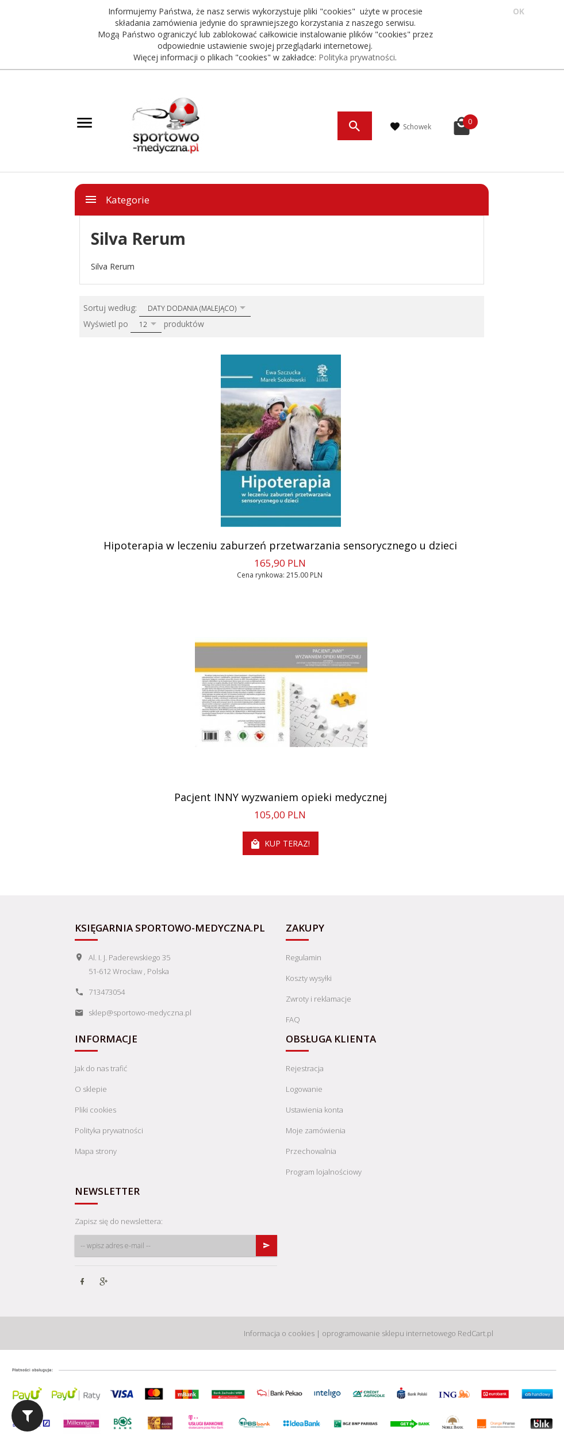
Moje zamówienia (316, 1130)
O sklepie (91, 1089)
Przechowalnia (311, 1151)
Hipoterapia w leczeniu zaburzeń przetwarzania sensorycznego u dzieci (280, 545)
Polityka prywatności (357, 57)
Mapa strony (96, 1151)
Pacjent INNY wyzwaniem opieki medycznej (280, 797)
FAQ (293, 1019)
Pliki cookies (95, 1110)
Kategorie (116, 199)
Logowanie (304, 1089)
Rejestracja (305, 1068)
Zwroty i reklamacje (318, 999)
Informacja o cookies (279, 1333)
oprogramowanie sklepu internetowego (389, 1333)
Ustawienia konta (314, 1110)
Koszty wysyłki (309, 978)
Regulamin (303, 957)
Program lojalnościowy (324, 1172)
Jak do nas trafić (101, 1068)
